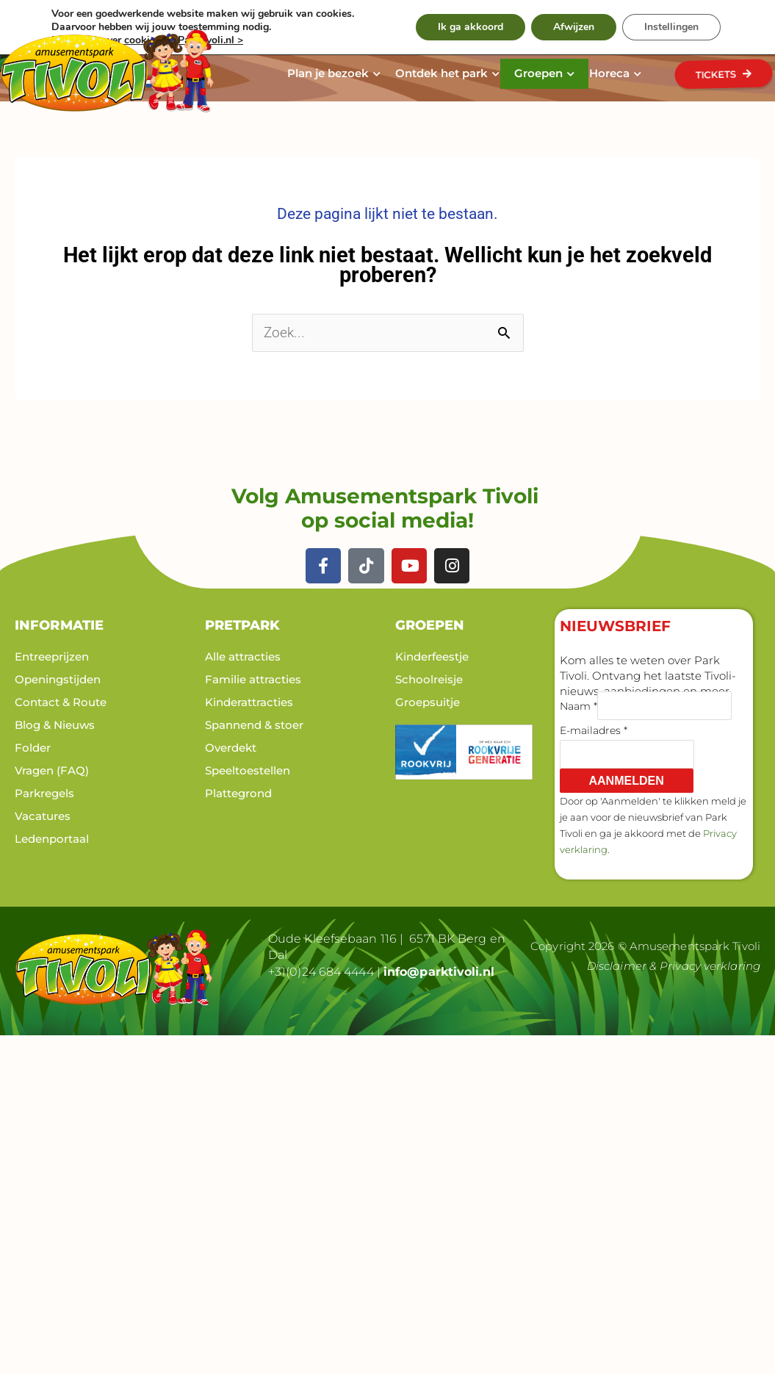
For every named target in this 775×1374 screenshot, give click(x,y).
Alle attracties (243, 656)
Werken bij (331, 20)
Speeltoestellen (247, 770)
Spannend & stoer (254, 725)
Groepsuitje (427, 702)
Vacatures (43, 816)
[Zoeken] (670, 18)
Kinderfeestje (432, 656)
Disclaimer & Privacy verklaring (673, 966)
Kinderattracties (249, 702)
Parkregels (44, 793)
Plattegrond (238, 793)
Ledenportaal (52, 839)
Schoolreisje (429, 679)
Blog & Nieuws (55, 725)
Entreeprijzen (52, 656)
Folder (33, 748)
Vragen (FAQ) (52, 770)
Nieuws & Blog (407, 20)
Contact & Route (498, 20)
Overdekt (230, 748)
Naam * (578, 706)
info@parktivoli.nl (438, 972)
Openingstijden (58, 679)
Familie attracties (253, 679)
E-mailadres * (593, 730)
